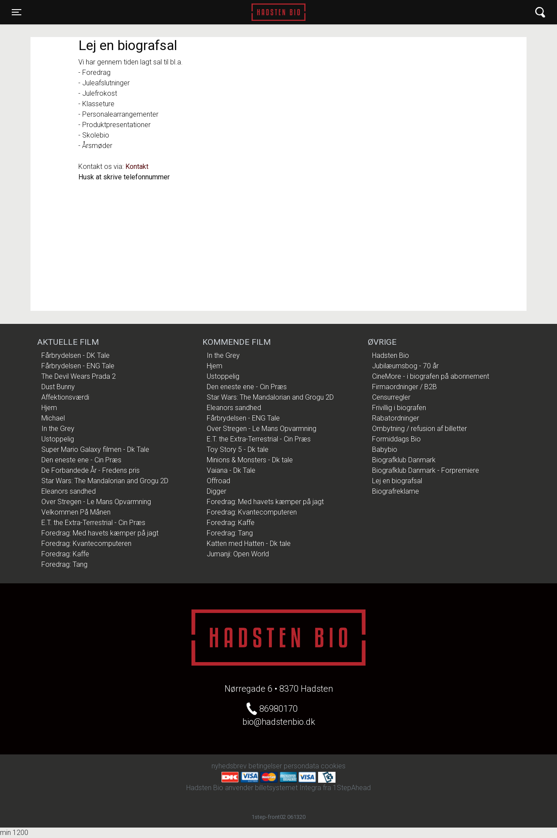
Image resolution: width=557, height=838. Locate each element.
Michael (53, 418)
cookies (333, 766)
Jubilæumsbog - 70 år (405, 366)
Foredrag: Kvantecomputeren (86, 543)
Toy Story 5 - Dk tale (237, 449)
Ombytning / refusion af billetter (419, 428)
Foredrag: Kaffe (65, 554)
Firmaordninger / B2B (404, 387)
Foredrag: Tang (64, 564)
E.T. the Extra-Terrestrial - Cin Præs (93, 522)
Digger (216, 491)
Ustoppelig (57, 439)
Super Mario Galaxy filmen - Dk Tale (95, 449)
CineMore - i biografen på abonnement (430, 376)
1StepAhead (352, 788)
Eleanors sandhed (68, 491)
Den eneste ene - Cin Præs (81, 460)
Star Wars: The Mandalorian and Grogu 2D (104, 481)
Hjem (49, 408)
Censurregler (391, 397)
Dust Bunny (58, 387)
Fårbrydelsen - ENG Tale (77, 366)
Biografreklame (395, 491)
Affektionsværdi (65, 397)
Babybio (384, 449)
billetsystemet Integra (288, 788)
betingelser (265, 766)
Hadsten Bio (278, 12)
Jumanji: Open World (238, 554)
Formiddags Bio (396, 439)
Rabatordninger (395, 418)
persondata (301, 766)
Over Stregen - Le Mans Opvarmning (96, 502)
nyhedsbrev (229, 766)
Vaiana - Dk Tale (231, 470)
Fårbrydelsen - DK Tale (75, 355)
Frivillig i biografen (399, 408)
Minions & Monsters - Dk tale (250, 460)
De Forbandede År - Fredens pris (90, 470)
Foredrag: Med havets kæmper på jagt (99, 533)
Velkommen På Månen (76, 512)
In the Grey (57, 428)
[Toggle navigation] (17, 12)
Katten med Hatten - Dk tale (249, 543)
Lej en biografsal (397, 481)
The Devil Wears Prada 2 (78, 376)
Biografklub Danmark (404, 460)
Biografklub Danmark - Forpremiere (425, 470)
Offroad (218, 481)
